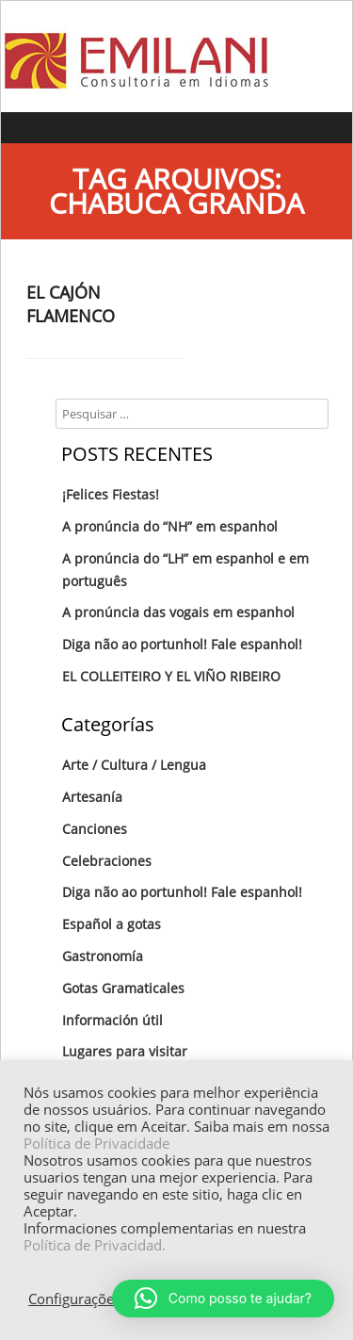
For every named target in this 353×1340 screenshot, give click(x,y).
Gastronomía (102, 956)
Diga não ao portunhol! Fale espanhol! (182, 644)
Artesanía (92, 797)
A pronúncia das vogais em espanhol (178, 612)
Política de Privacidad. (95, 1244)
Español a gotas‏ (111, 924)
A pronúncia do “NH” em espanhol (170, 526)
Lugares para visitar (124, 1051)
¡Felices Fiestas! (110, 494)
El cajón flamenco (70, 304)
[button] (223, 1298)
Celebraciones (107, 861)
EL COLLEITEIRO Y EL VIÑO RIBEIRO (171, 676)
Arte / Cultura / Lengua (134, 765)
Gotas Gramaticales (123, 988)
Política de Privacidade (96, 1143)
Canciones (94, 829)
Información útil (112, 1020)
